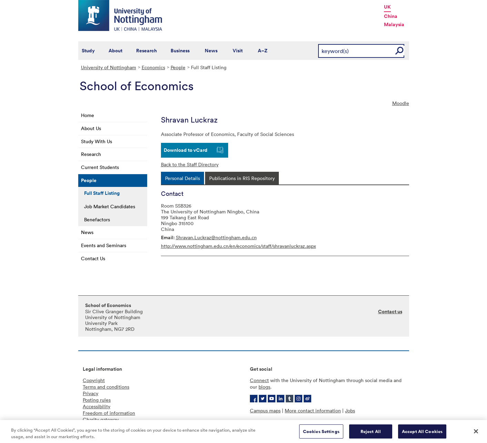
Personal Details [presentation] (182, 178)
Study (88, 50)
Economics (153, 67)
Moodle (400, 103)
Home (87, 115)
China (390, 16)
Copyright (94, 380)
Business (180, 50)
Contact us (390, 311)
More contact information (313, 410)
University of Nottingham (108, 67)
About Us (91, 128)
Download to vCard (185, 150)
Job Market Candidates (109, 206)
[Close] (476, 433)
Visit (238, 50)
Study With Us (96, 141)
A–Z (262, 50)
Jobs (350, 410)
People (178, 67)
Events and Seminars (103, 245)
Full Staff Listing (102, 193)
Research (146, 50)
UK (387, 6)
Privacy (90, 393)
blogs (264, 386)
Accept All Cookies (422, 434)
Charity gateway (101, 419)
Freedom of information (109, 413)
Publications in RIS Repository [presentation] (242, 178)
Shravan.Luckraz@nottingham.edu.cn (216, 237)
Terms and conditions (106, 386)
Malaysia (394, 24)
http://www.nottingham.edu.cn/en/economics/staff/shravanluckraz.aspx (238, 246)
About (115, 50)
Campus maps (265, 410)
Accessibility (96, 406)
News (211, 50)
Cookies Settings (321, 434)
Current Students (100, 167)
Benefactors (97, 219)
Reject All (371, 434)
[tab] (182, 178)
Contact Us (93, 258)
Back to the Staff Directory (190, 164)
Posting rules (97, 400)
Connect (259, 380)
